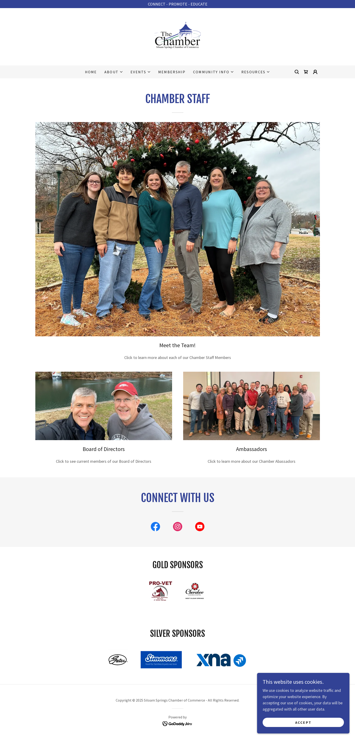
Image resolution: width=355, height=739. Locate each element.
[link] (178, 36)
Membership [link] (172, 72)
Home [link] (91, 72)
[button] (113, 72)
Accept (303, 722)
